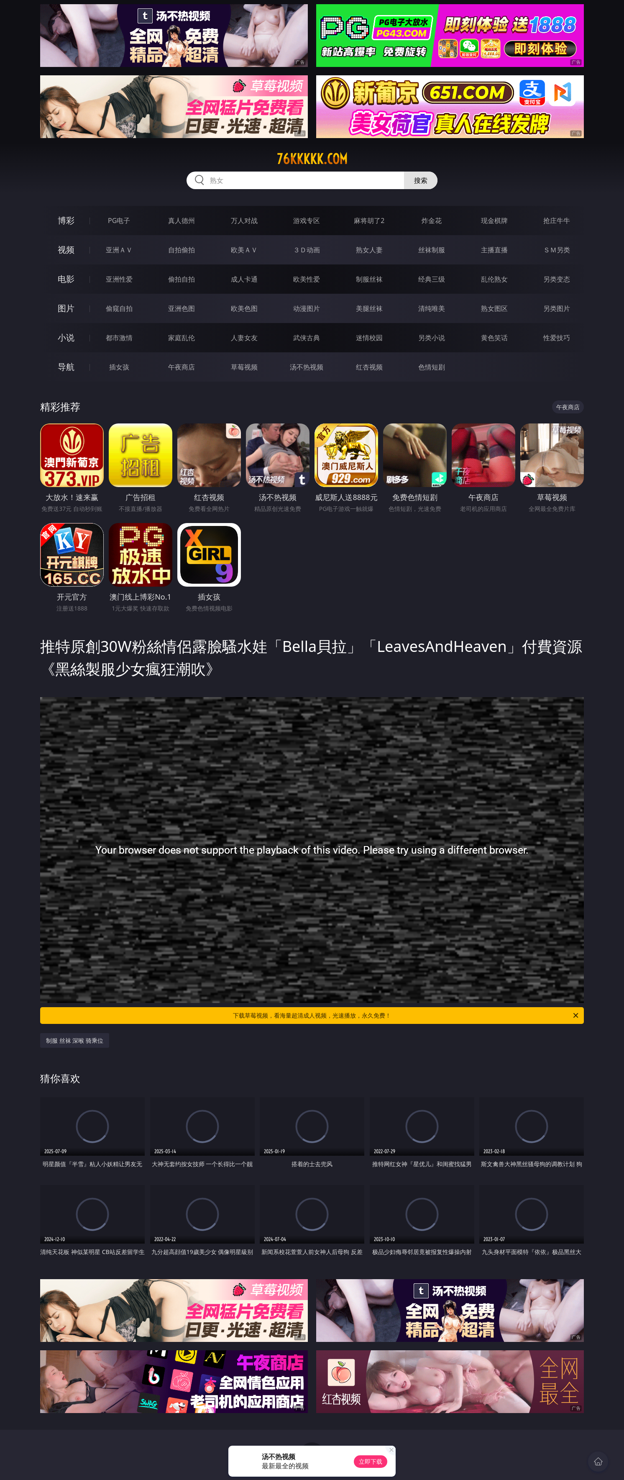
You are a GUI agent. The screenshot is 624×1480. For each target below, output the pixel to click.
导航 (66, 366)
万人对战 (244, 220)
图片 (66, 308)
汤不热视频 (306, 367)
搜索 (420, 180)
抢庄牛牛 (556, 220)
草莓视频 (244, 367)
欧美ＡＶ (244, 249)
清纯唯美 (431, 308)
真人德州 (181, 220)
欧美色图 (244, 308)
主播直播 (494, 249)
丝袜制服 (431, 249)
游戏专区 (306, 220)
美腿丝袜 (369, 308)
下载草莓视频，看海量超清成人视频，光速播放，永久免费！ (406, 1016)
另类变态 (556, 279)
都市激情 (119, 337)
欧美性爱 (306, 279)
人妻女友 (244, 337)
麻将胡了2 (369, 220)
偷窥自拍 (119, 308)
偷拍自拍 (181, 279)
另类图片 (556, 308)
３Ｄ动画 (306, 249)
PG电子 (119, 220)
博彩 (66, 220)
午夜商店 (181, 367)
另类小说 (431, 337)
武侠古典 (306, 337)
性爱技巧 (556, 337)
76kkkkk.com (312, 159)
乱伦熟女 (494, 279)
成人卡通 (244, 279)
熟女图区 (494, 308)
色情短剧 (431, 367)
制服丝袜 (369, 279)
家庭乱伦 (181, 337)
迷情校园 (369, 337)
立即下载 (370, 1461)
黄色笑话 (494, 337)
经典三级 (431, 279)
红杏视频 (369, 367)
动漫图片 (306, 308)
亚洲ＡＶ (119, 249)
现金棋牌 (494, 220)
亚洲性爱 (119, 279)
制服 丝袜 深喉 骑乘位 (74, 1040)
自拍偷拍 (181, 249)
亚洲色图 (181, 308)
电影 (66, 279)
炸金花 (432, 220)
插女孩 (119, 367)
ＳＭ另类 (556, 249)
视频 (66, 249)
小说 (66, 337)
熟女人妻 (369, 249)
